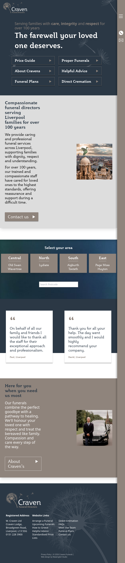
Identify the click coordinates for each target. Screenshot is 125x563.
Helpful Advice (74, 71)
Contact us (18, 216)
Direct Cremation (76, 81)
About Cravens (27, 71)
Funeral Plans (26, 81)
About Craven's (16, 464)
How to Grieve (40, 527)
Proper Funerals (75, 60)
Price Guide (25, 60)
